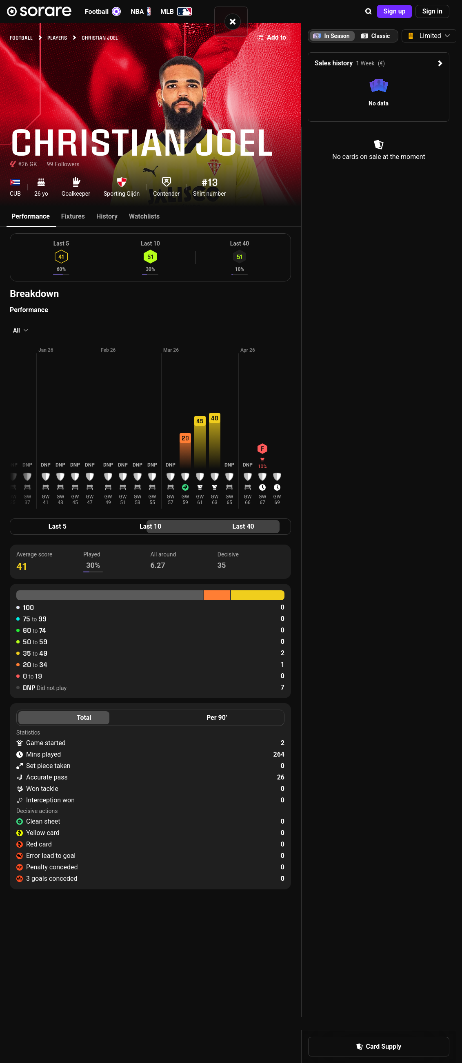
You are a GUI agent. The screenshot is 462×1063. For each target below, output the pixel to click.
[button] (368, 11)
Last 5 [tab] (58, 526)
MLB (176, 11)
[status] (231, 22)
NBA (141, 11)
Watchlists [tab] (144, 216)
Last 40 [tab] (243, 526)
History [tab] (107, 216)
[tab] (375, 35)
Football (103, 11)
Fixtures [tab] (73, 216)
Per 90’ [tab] (217, 717)
